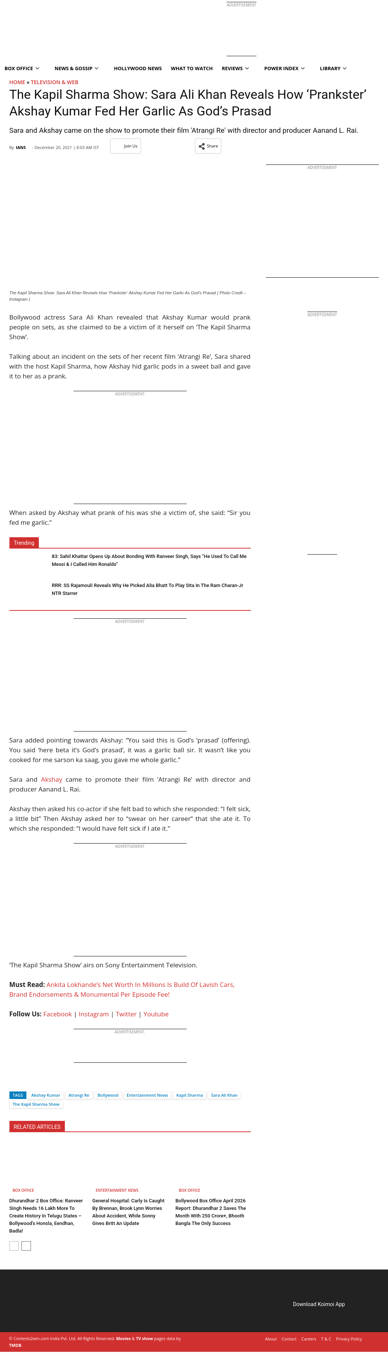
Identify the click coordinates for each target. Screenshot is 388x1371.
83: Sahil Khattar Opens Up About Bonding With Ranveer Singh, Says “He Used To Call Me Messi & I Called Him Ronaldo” (149, 560)
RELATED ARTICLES (37, 1127)
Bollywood (108, 1095)
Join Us (125, 146)
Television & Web (54, 82)
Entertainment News (147, 1095)
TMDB (15, 1345)
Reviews (235, 68)
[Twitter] (27, 1081)
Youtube (156, 1014)
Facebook (57, 1014)
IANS (21, 147)
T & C (326, 1339)
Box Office (23, 1190)
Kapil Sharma (189, 1095)
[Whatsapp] (40, 1081)
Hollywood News (138, 68)
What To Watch (192, 68)
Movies (123, 1338)
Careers (308, 1339)
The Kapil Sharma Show (36, 1104)
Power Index (284, 68)
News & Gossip (77, 68)
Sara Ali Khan (224, 1095)
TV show (144, 1338)
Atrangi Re (79, 1095)
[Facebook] (15, 1081)
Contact (289, 1339)
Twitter (126, 1014)
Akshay (51, 779)
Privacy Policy (349, 1339)
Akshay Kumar (45, 1095)
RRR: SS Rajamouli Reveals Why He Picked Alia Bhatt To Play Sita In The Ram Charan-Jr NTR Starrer (147, 589)
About (271, 1339)
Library (333, 68)
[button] (208, 146)
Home (17, 82)
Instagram (94, 1014)
